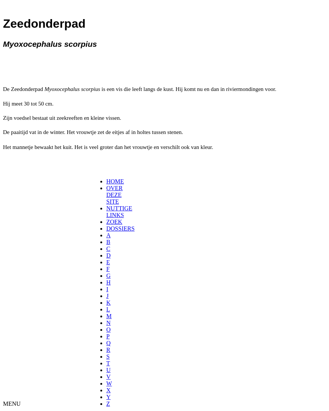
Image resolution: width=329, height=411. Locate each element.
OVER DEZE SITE (114, 195)
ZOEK (114, 222)
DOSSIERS (120, 228)
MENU (12, 404)
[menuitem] (108, 181)
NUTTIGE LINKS (119, 211)
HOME (115, 181)
